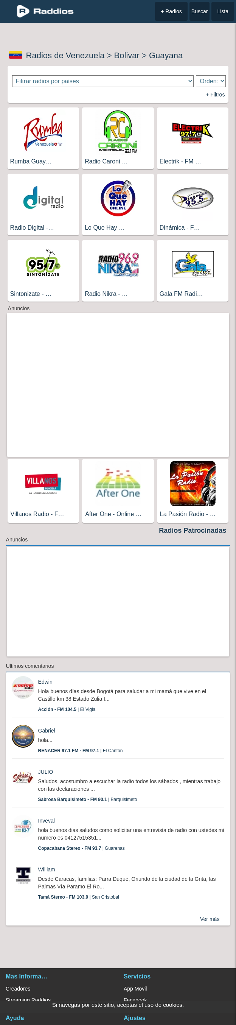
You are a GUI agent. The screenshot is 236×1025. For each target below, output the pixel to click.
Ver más (209, 919)
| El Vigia (67, 709)
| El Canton (80, 750)
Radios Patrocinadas (192, 530)
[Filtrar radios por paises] (103, 81)
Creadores (18, 989)
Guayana (166, 55)
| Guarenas (81, 848)
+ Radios (171, 11)
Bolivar (127, 55)
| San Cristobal (78, 897)
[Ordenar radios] (210, 81)
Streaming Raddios (28, 1000)
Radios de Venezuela (65, 55)
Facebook (135, 1000)
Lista (222, 11)
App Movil (135, 989)
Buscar (199, 11)
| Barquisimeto (87, 799)
